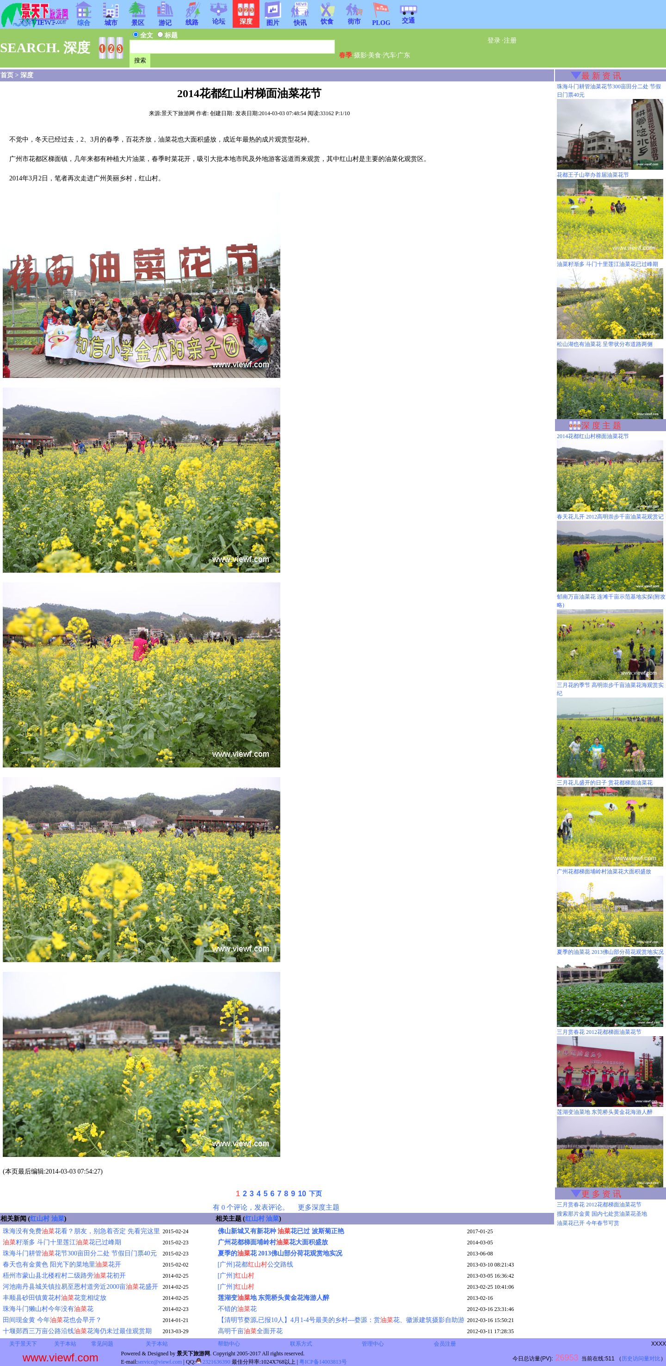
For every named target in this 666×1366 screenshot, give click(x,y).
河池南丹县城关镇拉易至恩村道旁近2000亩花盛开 (80, 1286)
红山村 (39, 1218)
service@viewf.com (160, 1362)
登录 (493, 40)
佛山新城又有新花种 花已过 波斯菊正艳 (281, 1231)
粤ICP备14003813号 (323, 1362)
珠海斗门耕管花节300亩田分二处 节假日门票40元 (80, 1253)
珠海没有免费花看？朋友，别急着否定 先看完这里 (81, 1231)
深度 (26, 75)
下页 (315, 1193)
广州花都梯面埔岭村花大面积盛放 (273, 1242)
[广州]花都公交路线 (255, 1264)
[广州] (236, 1275)
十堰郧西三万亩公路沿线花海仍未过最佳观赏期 (77, 1331)
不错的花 (237, 1308)
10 (302, 1194)
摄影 (360, 55)
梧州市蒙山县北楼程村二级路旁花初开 (64, 1275)
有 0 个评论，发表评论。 (251, 1207)
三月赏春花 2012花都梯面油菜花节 (599, 1204)
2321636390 (213, 1362)
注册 (510, 40)
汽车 (389, 55)
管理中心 (373, 1344)
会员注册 (445, 1344)
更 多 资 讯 (601, 1194)
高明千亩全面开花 (250, 1331)
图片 (273, 19)
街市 (354, 18)
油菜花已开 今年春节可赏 (588, 1223)
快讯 (300, 19)
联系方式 (301, 1344)
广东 (403, 55)
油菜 (57, 1218)
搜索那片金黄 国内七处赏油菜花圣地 (602, 1214)
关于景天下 (23, 1344)
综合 (83, 19)
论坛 (219, 18)
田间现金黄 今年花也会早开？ (52, 1320)
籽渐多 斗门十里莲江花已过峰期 (62, 1242)
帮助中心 (229, 1344)
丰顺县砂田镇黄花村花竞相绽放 (54, 1297)
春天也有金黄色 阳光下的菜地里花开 (62, 1264)
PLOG (381, 20)
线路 (192, 19)
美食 (374, 55)
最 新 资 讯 (601, 75)
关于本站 (65, 1344)
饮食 (327, 18)
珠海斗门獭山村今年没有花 (48, 1308)
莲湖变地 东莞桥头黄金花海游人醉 (274, 1297)
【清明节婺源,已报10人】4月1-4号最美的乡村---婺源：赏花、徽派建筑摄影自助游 (341, 1320)
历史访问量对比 (641, 1358)
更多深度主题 (318, 1207)
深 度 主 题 (601, 425)
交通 (408, 17)
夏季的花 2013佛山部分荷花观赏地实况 (280, 1253)
